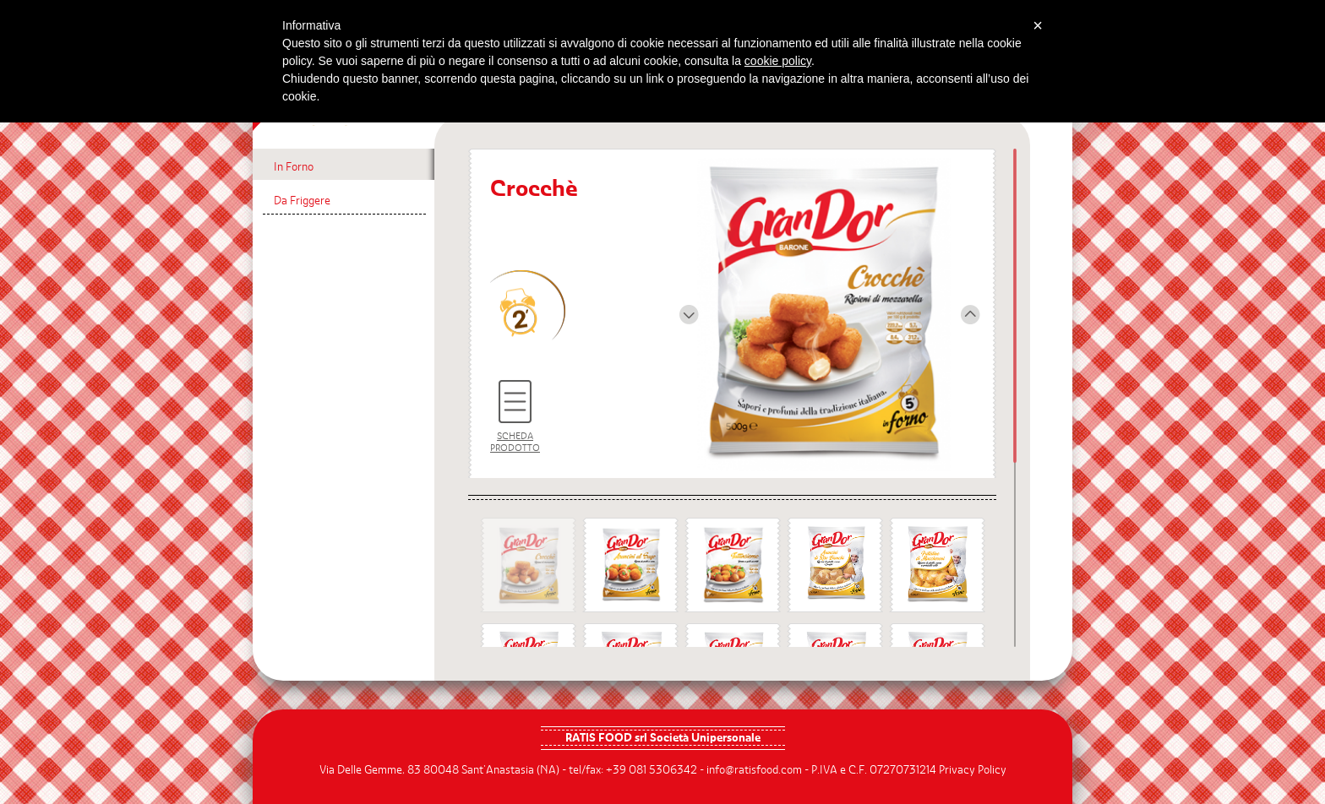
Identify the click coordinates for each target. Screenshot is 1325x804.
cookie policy (777, 61)
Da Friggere (302, 201)
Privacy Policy (972, 770)
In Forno (294, 167)
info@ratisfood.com (754, 770)
